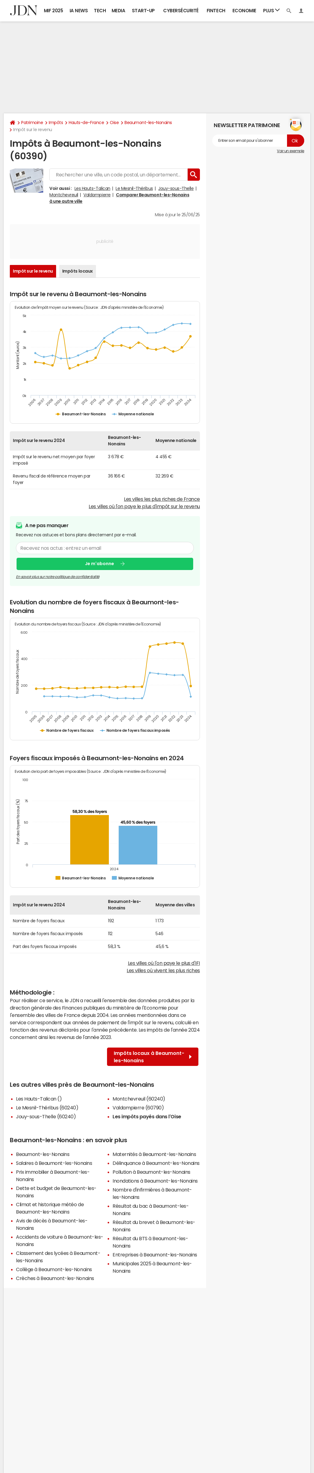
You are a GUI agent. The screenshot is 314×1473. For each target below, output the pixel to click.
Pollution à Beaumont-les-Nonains (151, 1171)
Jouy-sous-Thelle (175, 188)
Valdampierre (96, 195)
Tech (100, 10)
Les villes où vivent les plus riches (163, 970)
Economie (244, 10)
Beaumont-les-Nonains (148, 122)
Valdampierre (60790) (138, 1107)
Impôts (56, 122)
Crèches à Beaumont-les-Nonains (55, 1278)
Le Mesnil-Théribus (134, 188)
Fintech (216, 10)
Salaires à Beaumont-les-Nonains (54, 1163)
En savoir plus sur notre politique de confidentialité (57, 577)
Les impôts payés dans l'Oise (147, 1116)
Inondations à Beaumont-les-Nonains (155, 1180)
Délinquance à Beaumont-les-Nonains (156, 1163)
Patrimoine (32, 122)
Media (118, 10)
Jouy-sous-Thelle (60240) (46, 1116)
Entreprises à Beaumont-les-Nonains (155, 1254)
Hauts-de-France (86, 122)
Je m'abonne (99, 563)
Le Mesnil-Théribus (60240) (47, 1107)
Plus (271, 10)
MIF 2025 (53, 10)
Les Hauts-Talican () (39, 1098)
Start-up (143, 10)
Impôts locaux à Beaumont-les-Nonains (153, 1057)
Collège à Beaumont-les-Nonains (54, 1269)
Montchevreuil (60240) (139, 1098)
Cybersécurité (181, 10)
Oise (114, 122)
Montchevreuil (63, 195)
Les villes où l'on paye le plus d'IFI (164, 963)
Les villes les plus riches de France (162, 499)
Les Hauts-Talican (92, 188)
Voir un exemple (290, 151)
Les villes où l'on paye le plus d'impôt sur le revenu (144, 506)
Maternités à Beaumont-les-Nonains (154, 1154)
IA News (79, 10)
